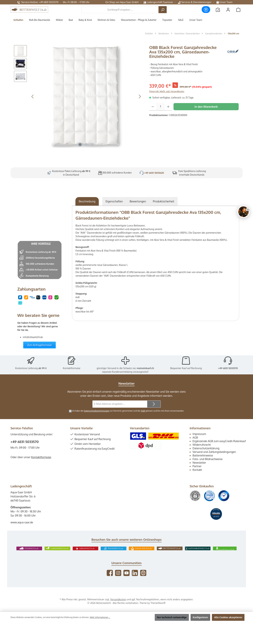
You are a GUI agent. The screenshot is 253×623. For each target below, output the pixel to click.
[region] (78, 96)
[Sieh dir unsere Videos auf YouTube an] (126, 573)
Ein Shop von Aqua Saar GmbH (122, 2)
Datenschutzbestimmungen (96, 410)
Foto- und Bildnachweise (208, 459)
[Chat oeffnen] (243, 212)
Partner (197, 466)
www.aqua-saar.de (22, 522)
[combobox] (120, 9)
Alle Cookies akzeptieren (228, 617)
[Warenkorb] (238, 9)
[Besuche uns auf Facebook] (110, 573)
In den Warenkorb (206, 106)
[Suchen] (162, 9)
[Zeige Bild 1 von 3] (80, 144)
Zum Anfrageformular (39, 345)
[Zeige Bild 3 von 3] (92, 144)
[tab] (87, 201)
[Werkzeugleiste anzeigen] (206, 9)
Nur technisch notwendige (172, 617)
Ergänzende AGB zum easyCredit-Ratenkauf (219, 441)
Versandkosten (118, 599)
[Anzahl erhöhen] (168, 107)
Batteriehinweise (203, 455)
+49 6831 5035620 (154, 172)
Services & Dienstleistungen (194, 2)
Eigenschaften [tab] (114, 201)
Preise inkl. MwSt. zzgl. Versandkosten (166, 91)
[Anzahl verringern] (152, 107)
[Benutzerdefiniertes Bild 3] (223, 495)
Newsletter (199, 462)
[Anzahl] (160, 107)
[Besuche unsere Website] (143, 573)
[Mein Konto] (228, 9)
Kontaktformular (72, 368)
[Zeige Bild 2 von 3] (86, 144)
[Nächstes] (139, 96)
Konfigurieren (200, 617)
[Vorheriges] (32, 96)
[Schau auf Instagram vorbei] (118, 573)
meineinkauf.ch (145, 368)
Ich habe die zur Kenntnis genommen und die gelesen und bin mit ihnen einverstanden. (128, 410)
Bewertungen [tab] (138, 201)
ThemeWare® (157, 602)
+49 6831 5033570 (228, 368)
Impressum (199, 434)
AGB (143, 410)
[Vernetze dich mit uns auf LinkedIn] (135, 573)
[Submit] (154, 404)
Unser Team (224, 2)
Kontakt (197, 469)
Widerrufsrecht (202, 444)
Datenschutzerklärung (206, 448)
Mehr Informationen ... (100, 617)
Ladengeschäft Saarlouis (158, 2)
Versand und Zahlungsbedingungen (214, 452)
